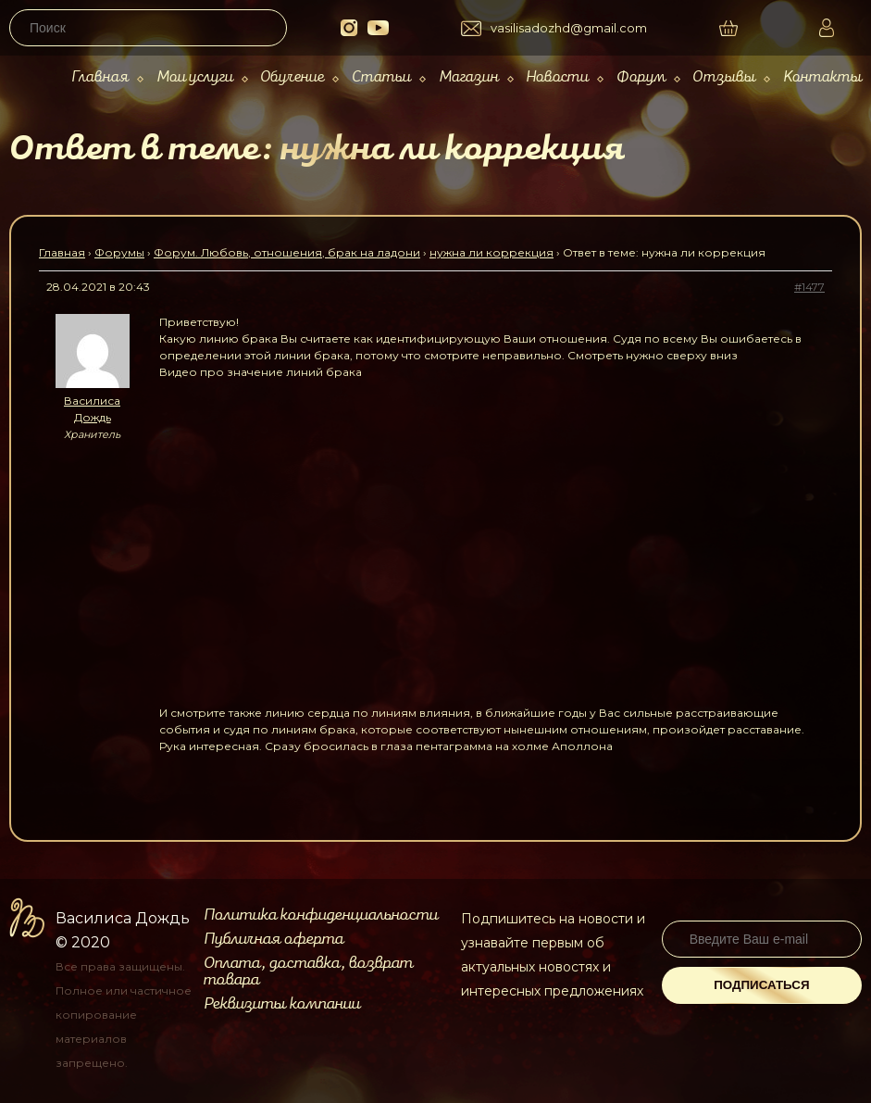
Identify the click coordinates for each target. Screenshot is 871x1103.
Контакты (822, 77)
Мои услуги (194, 77)
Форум (641, 77)
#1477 (809, 287)
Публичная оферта (273, 939)
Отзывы (723, 77)
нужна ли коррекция (491, 252)
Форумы (119, 252)
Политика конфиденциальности (321, 915)
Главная (100, 77)
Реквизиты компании (282, 1004)
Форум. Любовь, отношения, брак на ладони (287, 252)
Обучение (292, 77)
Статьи (381, 77)
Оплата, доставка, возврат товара (308, 971)
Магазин (469, 77)
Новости (557, 77)
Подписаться (761, 985)
